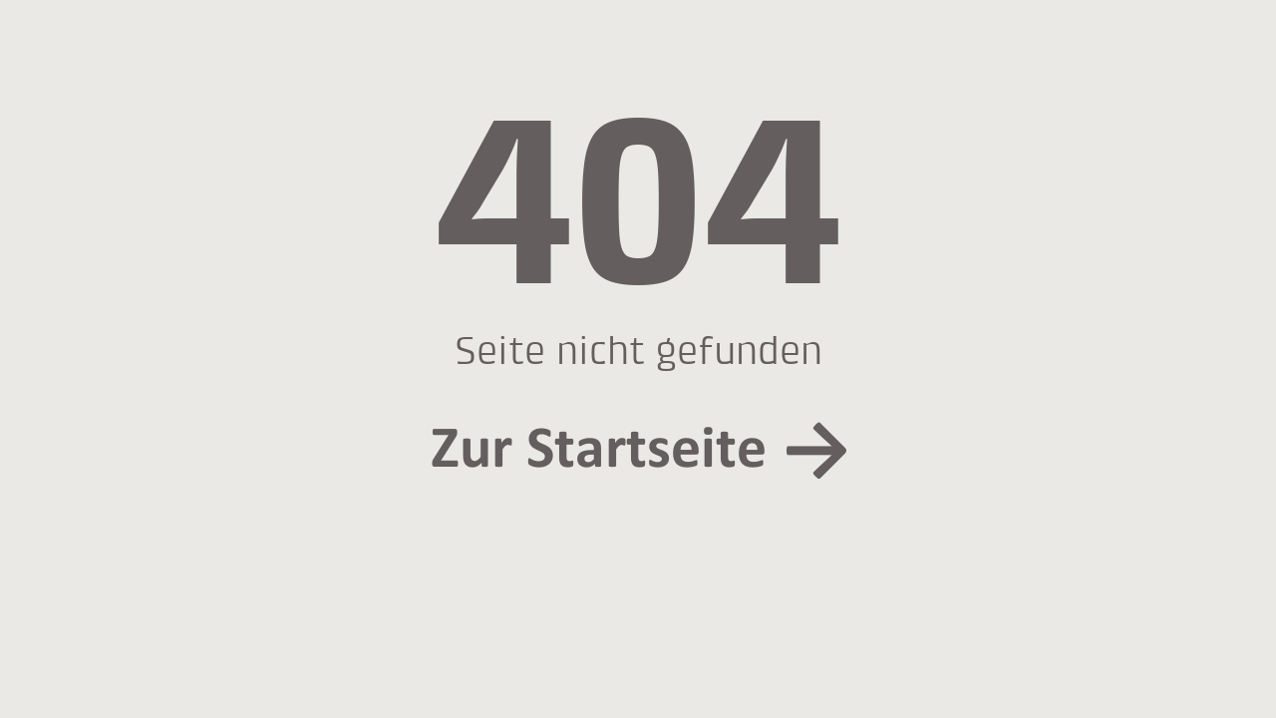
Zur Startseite (599, 448)
